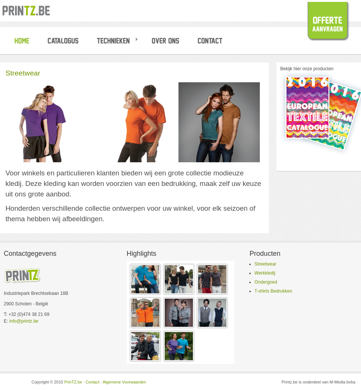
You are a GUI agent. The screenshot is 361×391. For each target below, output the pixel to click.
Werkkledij (265, 273)
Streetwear (265, 264)
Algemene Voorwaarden (124, 382)
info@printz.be (24, 321)
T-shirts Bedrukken (273, 291)
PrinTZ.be (73, 382)
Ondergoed (266, 282)
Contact (92, 382)
